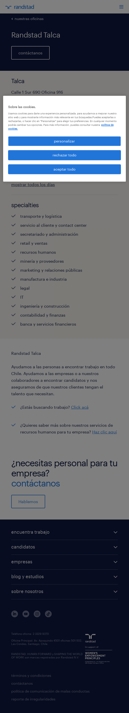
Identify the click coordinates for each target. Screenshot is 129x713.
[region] (64, 139)
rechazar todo (64, 155)
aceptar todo (64, 169)
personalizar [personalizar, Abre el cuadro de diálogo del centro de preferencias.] (64, 141)
